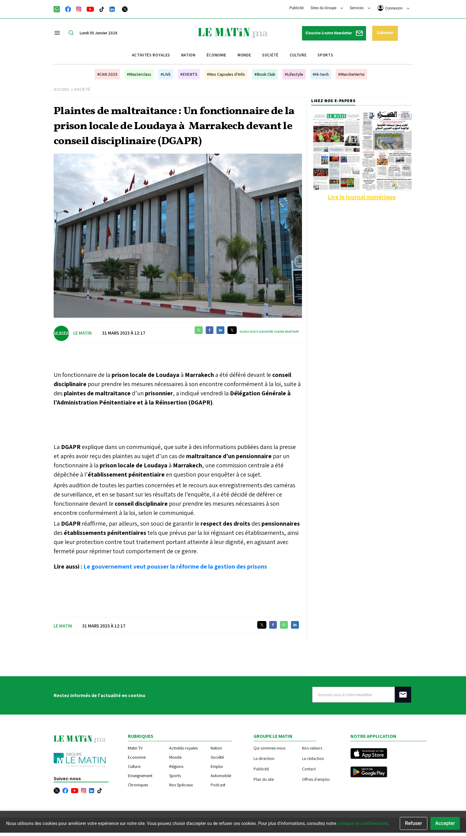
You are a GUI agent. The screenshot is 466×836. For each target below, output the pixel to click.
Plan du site (264, 779)
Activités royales (151, 55)
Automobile (221, 775)
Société (270, 55)
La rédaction (313, 758)
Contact (309, 768)
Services (360, 8)
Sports (325, 55)
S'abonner (385, 33)
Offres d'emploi (316, 779)
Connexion (393, 8)
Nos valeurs (312, 747)
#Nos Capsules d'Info (226, 74)
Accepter (445, 823)
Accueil (62, 89)
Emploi (217, 766)
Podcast (218, 785)
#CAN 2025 (107, 74)
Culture (298, 55)
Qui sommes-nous (269, 747)
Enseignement (140, 775)
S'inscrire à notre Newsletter (334, 33)
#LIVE (166, 74)
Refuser (413, 823)
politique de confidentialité (362, 823)
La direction (264, 758)
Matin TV (135, 748)
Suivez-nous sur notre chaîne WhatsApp (269, 332)
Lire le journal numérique (362, 197)
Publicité (296, 8)
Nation (188, 55)
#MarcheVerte (351, 74)
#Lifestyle (294, 74)
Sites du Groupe (327, 8)
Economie (137, 757)
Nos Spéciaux (181, 785)
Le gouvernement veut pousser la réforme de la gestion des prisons (175, 566)
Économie (217, 55)
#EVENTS (188, 74)
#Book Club (264, 74)
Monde (244, 55)
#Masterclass (139, 74)
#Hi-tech (321, 74)
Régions (176, 766)
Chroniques (138, 785)
